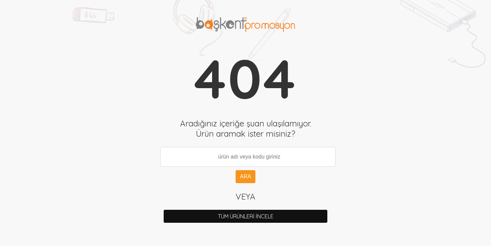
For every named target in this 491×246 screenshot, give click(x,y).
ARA (245, 176)
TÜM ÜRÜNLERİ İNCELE (245, 216)
